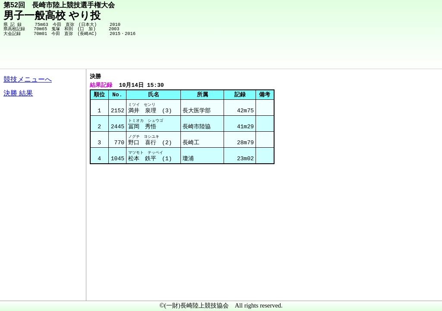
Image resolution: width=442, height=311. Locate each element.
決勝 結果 (18, 93)
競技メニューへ (27, 79)
